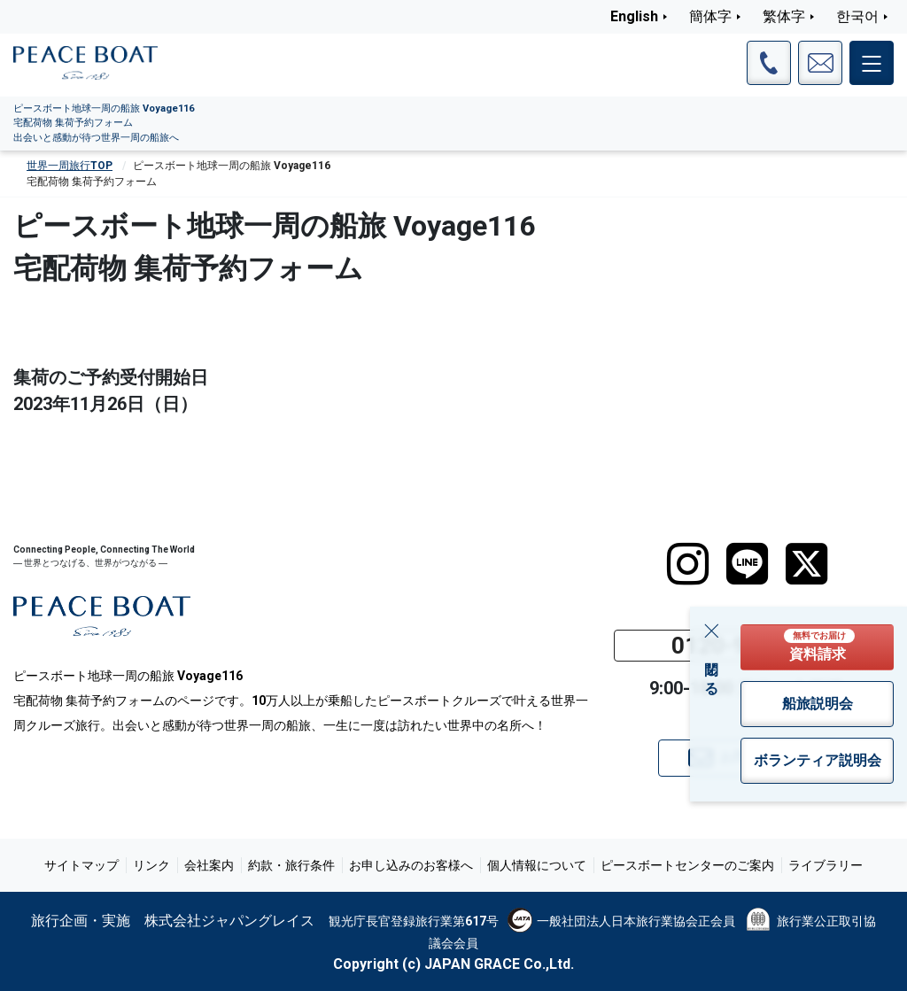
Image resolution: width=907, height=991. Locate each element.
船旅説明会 (817, 703)
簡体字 (710, 16)
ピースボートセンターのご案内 (687, 865)
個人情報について (536, 865)
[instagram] (688, 564)
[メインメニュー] (871, 63)
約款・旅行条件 (291, 865)
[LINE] (747, 564)
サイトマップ (81, 865)
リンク (151, 865)
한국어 (857, 16)
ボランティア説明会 (817, 760)
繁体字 (784, 16)
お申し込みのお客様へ (411, 865)
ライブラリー (825, 865)
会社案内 (209, 865)
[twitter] (806, 564)
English (634, 16)
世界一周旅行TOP (69, 165)
